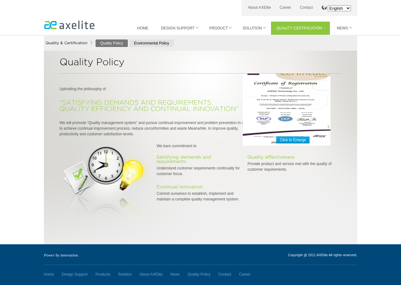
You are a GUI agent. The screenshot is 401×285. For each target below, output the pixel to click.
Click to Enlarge (293, 140)
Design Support (75, 274)
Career (285, 7)
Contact (306, 7)
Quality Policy (111, 43)
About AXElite (259, 7)
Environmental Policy (151, 43)
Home (49, 274)
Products (103, 274)
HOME (142, 28)
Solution (125, 274)
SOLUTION (253, 28)
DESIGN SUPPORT (179, 28)
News (175, 274)
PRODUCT (220, 28)
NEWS (344, 28)
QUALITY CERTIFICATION (301, 28)
